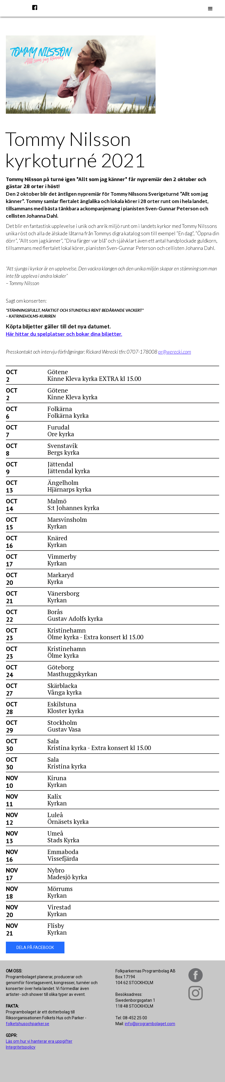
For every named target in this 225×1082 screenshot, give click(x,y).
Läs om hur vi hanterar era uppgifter (39, 1041)
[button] (210, 9)
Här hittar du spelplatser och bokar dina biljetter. (64, 334)
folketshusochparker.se (27, 1023)
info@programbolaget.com (150, 1023)
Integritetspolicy (20, 1047)
